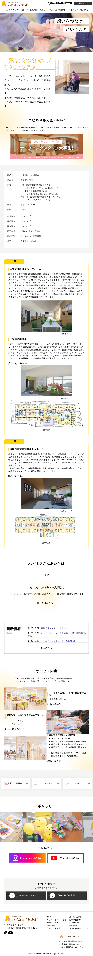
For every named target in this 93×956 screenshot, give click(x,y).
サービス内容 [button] (32, 10)
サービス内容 (53, 923)
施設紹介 (43, 10)
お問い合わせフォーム (23, 895)
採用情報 (84, 10)
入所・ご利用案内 (57, 10)
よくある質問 (72, 10)
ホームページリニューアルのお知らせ (58, 641)
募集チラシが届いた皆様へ (53, 628)
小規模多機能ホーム (70, 944)
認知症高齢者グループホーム (74, 947)
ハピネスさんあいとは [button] (14, 10)
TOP (49, 917)
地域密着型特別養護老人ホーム (75, 941)
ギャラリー (74, 923)
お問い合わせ (83, 3)
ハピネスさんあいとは (56, 920)
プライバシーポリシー (79, 928)
